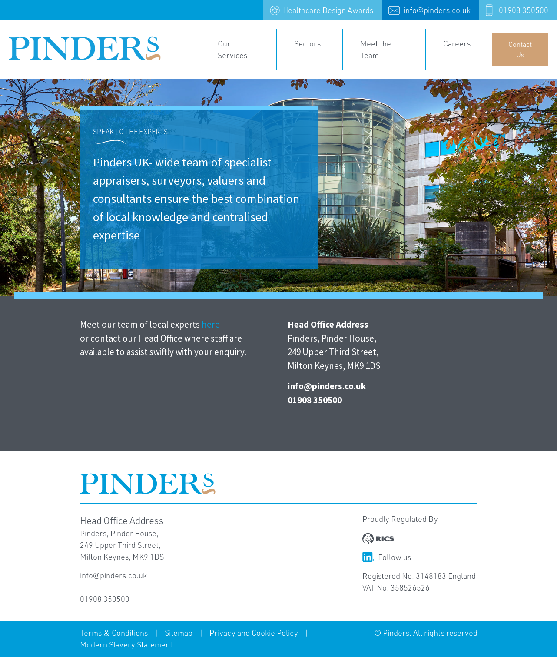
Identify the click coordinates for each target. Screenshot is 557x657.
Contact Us (520, 49)
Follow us (386, 557)
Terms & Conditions (114, 632)
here (211, 324)
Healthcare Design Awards (328, 10)
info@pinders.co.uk (437, 10)
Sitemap (178, 632)
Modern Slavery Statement (126, 644)
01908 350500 (523, 10)
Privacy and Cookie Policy (253, 632)
